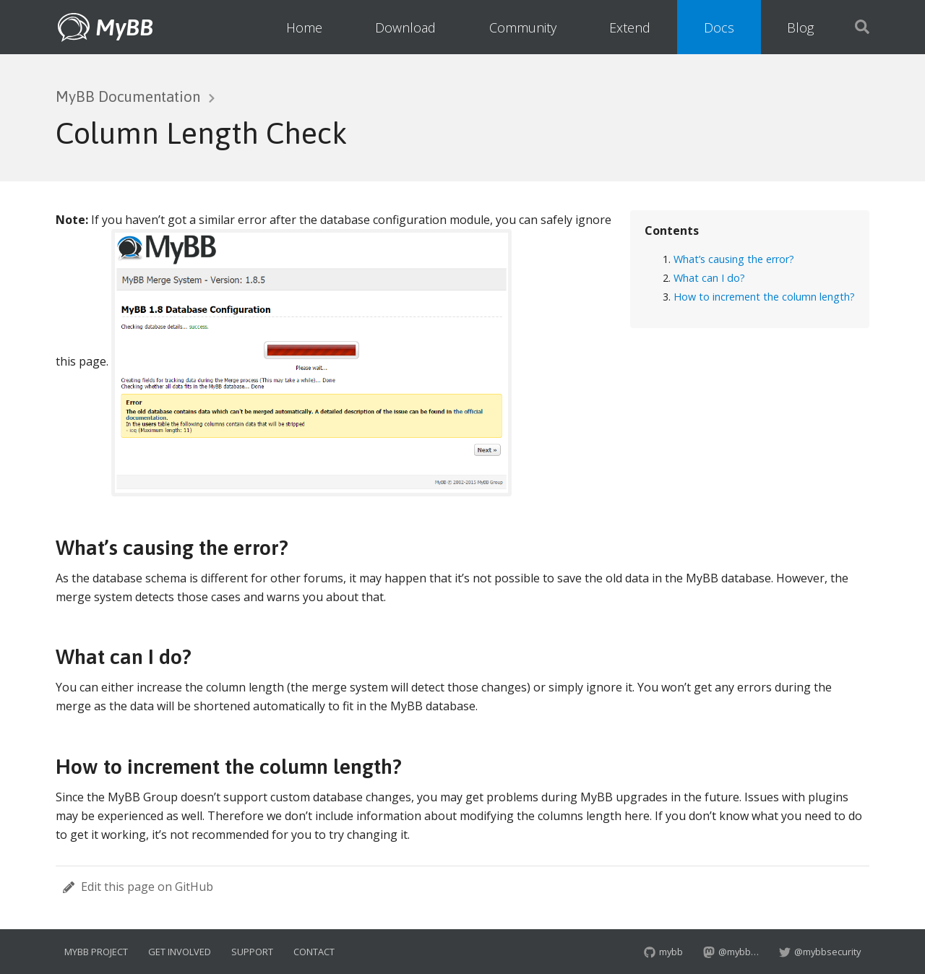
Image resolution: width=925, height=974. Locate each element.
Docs (719, 27)
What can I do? (709, 278)
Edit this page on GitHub (138, 887)
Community (522, 27)
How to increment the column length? (764, 296)
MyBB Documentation (128, 96)
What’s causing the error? (734, 259)
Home (304, 27)
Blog (800, 27)
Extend (629, 27)
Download (405, 27)
